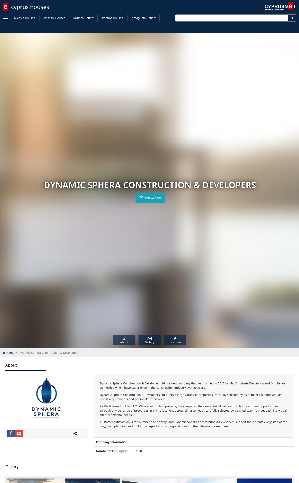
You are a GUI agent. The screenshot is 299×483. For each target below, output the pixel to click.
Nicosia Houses (24, 17)
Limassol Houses (54, 17)
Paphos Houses (112, 17)
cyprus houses (30, 7)
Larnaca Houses (84, 17)
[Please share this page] (76, 433)
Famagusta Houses (144, 17)
